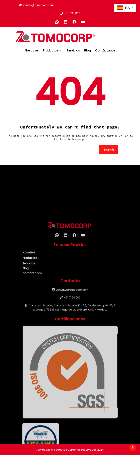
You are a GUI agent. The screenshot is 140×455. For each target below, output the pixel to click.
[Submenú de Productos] (60, 49)
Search (109, 149)
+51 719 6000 (72, 12)
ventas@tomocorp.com (38, 4)
